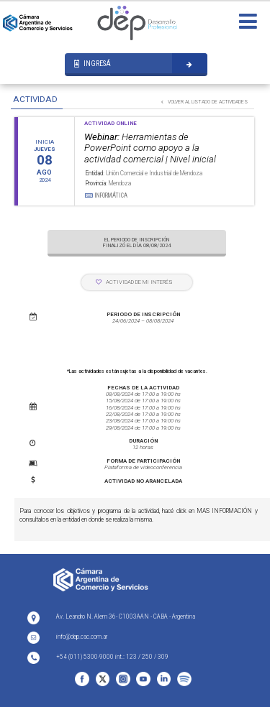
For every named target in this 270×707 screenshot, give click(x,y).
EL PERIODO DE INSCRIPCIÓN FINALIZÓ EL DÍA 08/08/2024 (137, 242)
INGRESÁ (92, 64)
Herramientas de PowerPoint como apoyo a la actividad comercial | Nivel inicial (150, 148)
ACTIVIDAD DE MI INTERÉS (134, 282)
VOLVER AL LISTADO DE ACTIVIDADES (204, 101)
